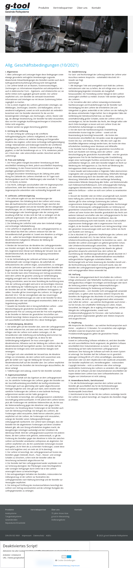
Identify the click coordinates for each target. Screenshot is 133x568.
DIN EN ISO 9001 (12, 535)
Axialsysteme (10, 513)
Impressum (26, 535)
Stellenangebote (58, 519)
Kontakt (96, 7)
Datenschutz (38, 535)
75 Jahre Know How (59, 513)
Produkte (43, 7)
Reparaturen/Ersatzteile (15, 523)
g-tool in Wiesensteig (60, 516)
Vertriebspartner (63, 7)
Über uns (82, 7)
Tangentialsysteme (13, 516)
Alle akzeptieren (45, 563)
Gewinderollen (11, 519)
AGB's (48, 535)
